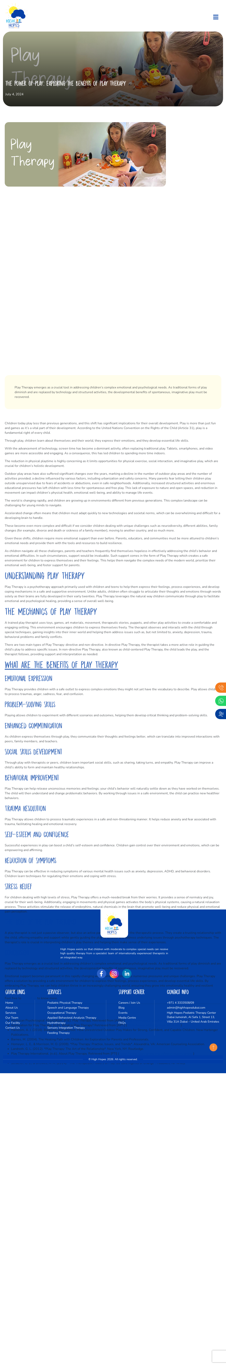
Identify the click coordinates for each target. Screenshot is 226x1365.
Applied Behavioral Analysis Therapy (71, 1018)
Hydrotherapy (56, 1023)
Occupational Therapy (61, 1013)
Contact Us (12, 1028)
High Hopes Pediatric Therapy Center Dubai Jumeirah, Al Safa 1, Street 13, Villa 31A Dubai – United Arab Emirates (193, 1017)
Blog (121, 1008)
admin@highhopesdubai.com (186, 1008)
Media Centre (127, 1018)
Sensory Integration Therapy (66, 1028)
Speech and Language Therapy (68, 1008)
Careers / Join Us (129, 1003)
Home (9, 1003)
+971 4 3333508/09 (180, 1003)
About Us (11, 1008)
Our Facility (12, 1023)
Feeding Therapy (58, 1033)
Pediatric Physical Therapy (64, 1003)
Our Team (11, 1018)
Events (122, 1013)
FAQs (122, 1023)
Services (10, 1013)
